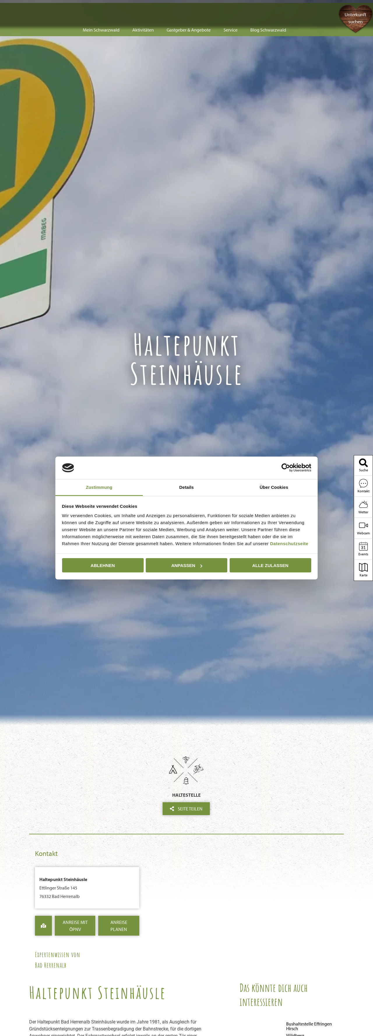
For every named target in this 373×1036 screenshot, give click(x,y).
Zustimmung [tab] (99, 486)
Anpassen (186, 565)
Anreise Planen (118, 925)
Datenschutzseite (289, 543)
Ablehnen (103, 565)
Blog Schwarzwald (268, 9)
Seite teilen (186, 809)
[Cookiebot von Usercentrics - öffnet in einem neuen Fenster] (285, 467)
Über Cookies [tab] (274, 486)
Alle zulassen (270, 565)
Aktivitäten (143, 9)
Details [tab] (186, 486)
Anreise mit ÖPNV (75, 925)
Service (230, 9)
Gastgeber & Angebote (189, 9)
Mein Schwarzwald (101, 9)
